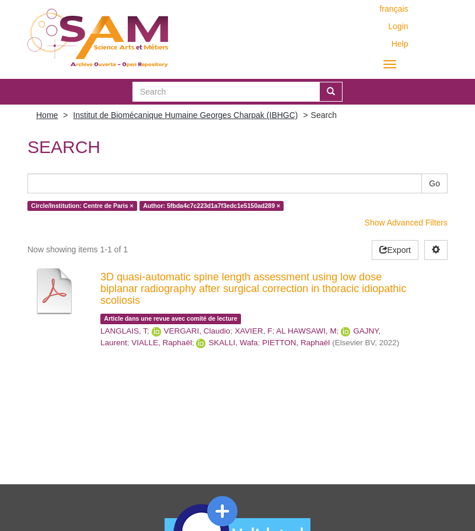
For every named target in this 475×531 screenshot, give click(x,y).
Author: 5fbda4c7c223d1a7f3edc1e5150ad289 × (211, 205)
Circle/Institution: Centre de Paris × (82, 205)
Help (400, 43)
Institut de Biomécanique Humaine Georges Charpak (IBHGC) (185, 115)
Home (47, 115)
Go (434, 183)
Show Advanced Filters (406, 222)
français (393, 8)
